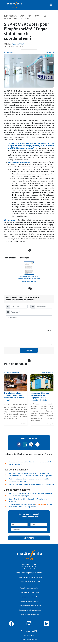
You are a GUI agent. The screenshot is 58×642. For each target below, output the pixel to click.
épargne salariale (12, 18)
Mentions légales (29, 635)
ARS (45, 16)
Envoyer (29, 350)
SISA (29, 16)
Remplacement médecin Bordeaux (30, 606)
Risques (27, 18)
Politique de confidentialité (29, 639)
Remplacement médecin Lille (30, 614)
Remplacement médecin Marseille (30, 601)
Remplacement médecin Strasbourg (30, 610)
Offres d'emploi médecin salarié (30, 582)
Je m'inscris (29, 538)
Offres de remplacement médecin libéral (30, 577)
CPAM (37, 16)
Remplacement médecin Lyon (30, 597)
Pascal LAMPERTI (18, 44)
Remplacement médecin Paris (30, 592)
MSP (22, 16)
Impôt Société (10, 16)
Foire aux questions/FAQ (29, 631)
